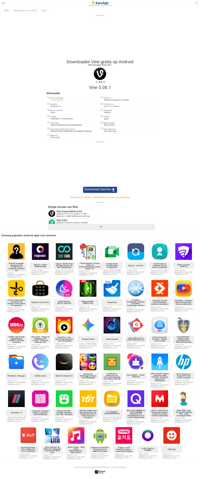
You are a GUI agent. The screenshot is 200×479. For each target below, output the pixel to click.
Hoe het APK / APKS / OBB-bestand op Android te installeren (100, 197)
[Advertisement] (116, 38)
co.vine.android (57, 100)
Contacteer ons (80, 467)
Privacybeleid (91, 467)
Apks (6, 10)
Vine (44, 10)
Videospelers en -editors (25, 10)
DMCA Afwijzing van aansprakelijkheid (111, 467)
